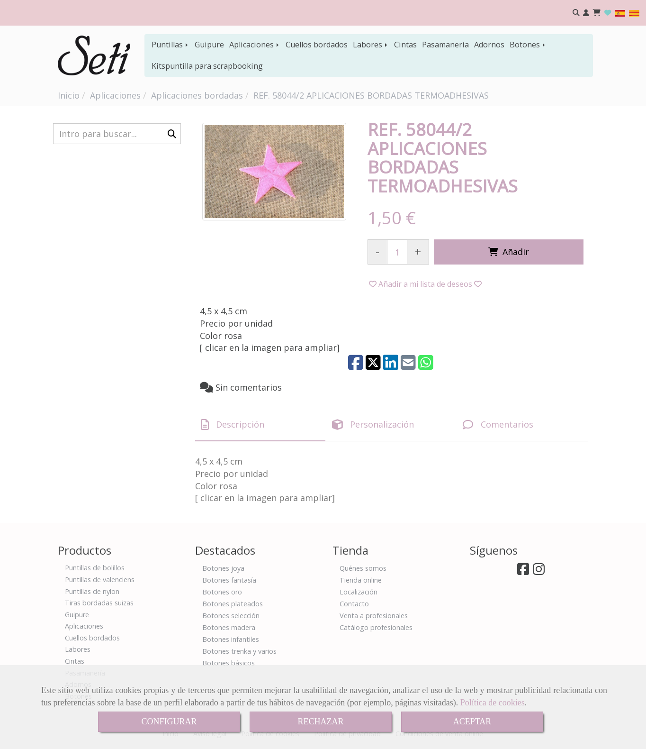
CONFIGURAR (169, 721)
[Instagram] (539, 571)
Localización (358, 591)
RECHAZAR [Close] (320, 721)
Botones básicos (228, 662)
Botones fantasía (229, 580)
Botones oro (222, 591)
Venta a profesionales (374, 615)
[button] (586, 13)
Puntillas (170, 44)
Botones (528, 44)
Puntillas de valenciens (100, 579)
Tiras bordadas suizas (99, 602)
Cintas (405, 44)
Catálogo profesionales (376, 627)
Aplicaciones (254, 44)
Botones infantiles (230, 639)
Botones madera (228, 627)
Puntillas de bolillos (95, 567)
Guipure (209, 44)
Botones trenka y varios (239, 651)
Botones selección (231, 615)
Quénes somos (363, 568)
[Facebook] (523, 571)
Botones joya (223, 568)
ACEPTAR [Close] (472, 721)
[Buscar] (117, 133)
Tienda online (361, 580)
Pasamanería (445, 44)
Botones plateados (232, 603)
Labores (371, 44)
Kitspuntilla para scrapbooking (207, 66)
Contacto (354, 603)
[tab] (260, 424)
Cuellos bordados (317, 44)
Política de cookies (492, 702)
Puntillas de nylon (92, 591)
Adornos (489, 44)
